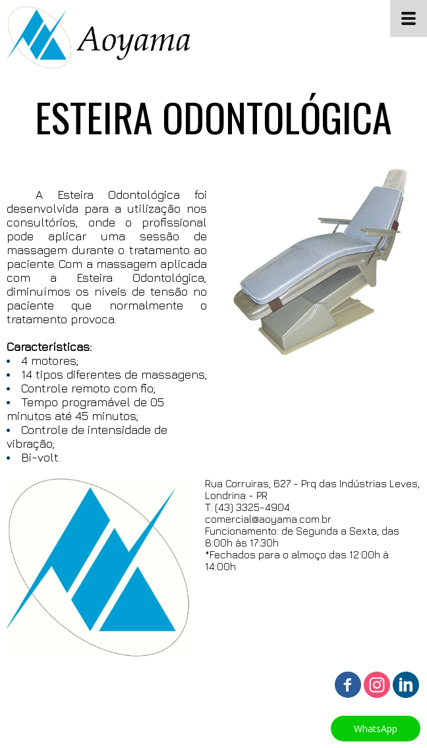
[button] (375, 728)
